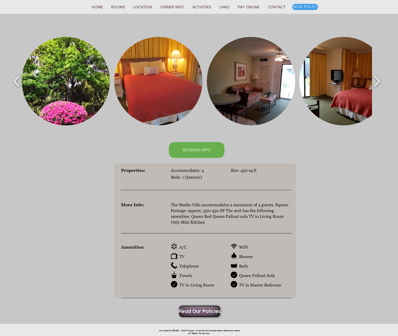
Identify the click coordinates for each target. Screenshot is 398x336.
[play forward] (377, 81)
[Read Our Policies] (199, 311)
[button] (118, 7)
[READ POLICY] (305, 7)
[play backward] (17, 81)
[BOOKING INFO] (196, 150)
